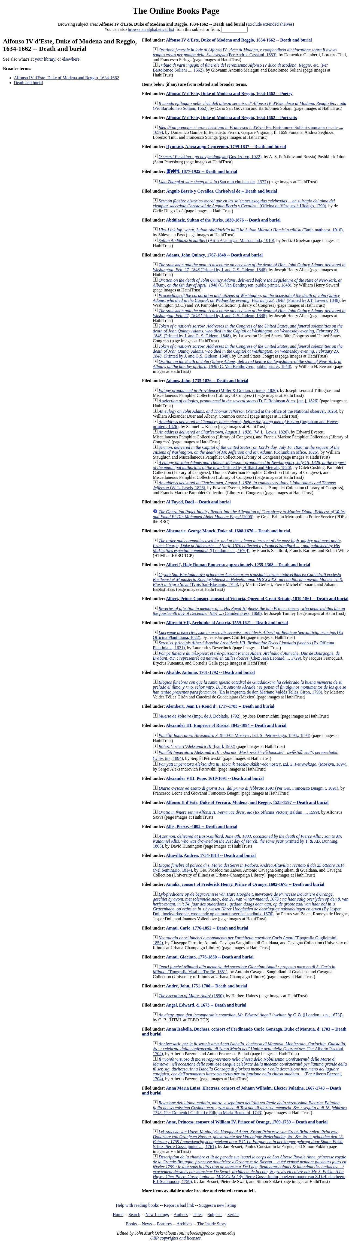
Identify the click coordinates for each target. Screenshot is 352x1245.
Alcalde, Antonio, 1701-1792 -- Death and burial (210, 672)
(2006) (249, 514)
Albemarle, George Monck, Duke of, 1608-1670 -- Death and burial (228, 531)
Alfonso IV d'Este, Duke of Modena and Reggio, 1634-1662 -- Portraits (231, 117)
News (147, 1224)
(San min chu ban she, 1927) (213, 181)
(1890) (191, 995)
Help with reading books (137, 1205)
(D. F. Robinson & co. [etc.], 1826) (238, 401)
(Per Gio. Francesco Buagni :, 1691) (248, 788)
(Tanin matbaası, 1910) (250, 230)
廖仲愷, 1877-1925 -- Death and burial (201, 171)
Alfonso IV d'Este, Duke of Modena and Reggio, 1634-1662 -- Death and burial (239, 40)
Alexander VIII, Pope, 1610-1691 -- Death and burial (215, 778)
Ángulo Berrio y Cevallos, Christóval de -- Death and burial (221, 191)
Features (164, 1224)
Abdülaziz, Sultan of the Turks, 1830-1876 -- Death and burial (223, 220)
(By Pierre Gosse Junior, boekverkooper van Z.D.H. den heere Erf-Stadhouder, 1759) (249, 1169)
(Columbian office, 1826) (246, 450)
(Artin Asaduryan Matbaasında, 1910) (216, 240)
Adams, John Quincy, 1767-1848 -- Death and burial (214, 255)
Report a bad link (179, 1205)
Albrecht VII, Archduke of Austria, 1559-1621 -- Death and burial (227, 622)
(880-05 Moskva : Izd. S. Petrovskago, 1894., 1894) (234, 735)
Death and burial (28, 82)
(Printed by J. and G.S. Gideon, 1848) (249, 267)
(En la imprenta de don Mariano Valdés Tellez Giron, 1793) (249, 687)
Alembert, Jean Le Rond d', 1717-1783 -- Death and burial (220, 706)
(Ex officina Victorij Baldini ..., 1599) (239, 812)
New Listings (157, 1214)
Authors (181, 1214)
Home (118, 1214)
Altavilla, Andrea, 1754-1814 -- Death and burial (211, 855)
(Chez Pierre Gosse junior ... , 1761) (248, 1139)
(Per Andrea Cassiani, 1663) (245, 52)
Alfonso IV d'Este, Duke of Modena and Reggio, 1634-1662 (66, 77)
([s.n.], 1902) (197, 746)
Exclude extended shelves (270, 24)
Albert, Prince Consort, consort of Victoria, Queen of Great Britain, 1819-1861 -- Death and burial (257, 598)
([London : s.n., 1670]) (247, 545)
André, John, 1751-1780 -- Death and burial (206, 986)
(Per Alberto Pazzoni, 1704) (249, 1049)
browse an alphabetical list (151, 29)
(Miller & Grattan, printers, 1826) (218, 390)
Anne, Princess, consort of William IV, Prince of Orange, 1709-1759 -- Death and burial (246, 1122)
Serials (233, 1214)
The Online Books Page (175, 11)
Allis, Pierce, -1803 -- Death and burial (201, 826)
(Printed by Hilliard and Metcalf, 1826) (249, 465)
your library (45, 59)
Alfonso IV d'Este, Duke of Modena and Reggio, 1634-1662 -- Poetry (229, 93)
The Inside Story (211, 1224)
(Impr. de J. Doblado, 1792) (200, 716)
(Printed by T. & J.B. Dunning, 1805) (247, 841)
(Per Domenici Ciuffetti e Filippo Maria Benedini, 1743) (250, 1108)
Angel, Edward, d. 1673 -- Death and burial (206, 1005)
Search (135, 1214)
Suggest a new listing (217, 1205)
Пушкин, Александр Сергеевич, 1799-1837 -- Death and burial (226, 146)
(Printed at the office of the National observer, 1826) (248, 411)
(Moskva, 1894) (252, 764)
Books (131, 1224)
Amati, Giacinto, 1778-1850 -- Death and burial (210, 957)
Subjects (215, 1214)
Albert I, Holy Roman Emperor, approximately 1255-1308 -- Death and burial (238, 564)
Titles (197, 1214)
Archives (184, 1224)
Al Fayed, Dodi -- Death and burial (198, 502)
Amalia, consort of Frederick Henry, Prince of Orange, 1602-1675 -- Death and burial (245, 884)
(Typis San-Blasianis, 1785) (248, 579)
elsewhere (71, 59)
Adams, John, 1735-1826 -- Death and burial (207, 380)
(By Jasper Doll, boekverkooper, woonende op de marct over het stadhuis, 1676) (250, 904)
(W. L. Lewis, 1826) (224, 432)
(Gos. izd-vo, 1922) (210, 156)
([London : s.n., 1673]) (250, 1015)
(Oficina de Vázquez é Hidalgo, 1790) (244, 203)
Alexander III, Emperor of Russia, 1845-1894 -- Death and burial (226, 725)
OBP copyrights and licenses (175, 1238)
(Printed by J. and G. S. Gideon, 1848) (248, 331)
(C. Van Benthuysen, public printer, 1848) (247, 282)
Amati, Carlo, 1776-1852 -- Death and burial (207, 928)
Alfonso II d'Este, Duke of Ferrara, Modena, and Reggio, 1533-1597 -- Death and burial (247, 802)
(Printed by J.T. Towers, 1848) (246, 298)
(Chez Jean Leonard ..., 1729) (246, 655)
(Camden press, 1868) (249, 611)
